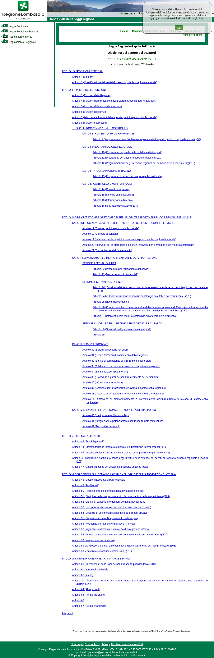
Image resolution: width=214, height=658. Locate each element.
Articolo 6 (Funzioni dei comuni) (89, 111)
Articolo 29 (98, 334)
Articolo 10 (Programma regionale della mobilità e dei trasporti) (127, 152)
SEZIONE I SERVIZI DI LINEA (99, 263)
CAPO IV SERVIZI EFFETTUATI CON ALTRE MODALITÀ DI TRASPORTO (114, 409)
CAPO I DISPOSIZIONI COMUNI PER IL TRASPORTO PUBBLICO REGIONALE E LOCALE (123, 222)
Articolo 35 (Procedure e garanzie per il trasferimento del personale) (120, 377)
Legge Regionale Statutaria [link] (20, 31)
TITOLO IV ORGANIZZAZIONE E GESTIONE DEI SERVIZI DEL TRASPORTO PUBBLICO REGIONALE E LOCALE (127, 217)
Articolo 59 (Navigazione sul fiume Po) (93, 540)
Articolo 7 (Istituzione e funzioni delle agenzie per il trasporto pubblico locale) (114, 117)
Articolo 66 (78, 600)
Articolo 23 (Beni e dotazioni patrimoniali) (115, 274)
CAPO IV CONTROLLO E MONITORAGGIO (107, 183)
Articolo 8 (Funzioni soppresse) (89, 122)
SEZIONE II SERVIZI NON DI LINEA (102, 281)
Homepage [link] (127, 13)
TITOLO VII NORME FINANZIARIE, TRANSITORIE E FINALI (96, 558)
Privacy (106, 644)
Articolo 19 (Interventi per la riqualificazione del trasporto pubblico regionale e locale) (129, 239)
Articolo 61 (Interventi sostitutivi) (90, 569)
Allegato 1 (67, 613)
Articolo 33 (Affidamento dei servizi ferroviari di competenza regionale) (121, 366)
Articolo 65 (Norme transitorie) (89, 594)
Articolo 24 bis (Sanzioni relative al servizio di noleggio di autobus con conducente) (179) (142, 296)
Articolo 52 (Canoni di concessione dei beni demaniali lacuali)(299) (109, 501)
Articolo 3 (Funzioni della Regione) (91, 95)
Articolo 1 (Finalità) (82, 77)
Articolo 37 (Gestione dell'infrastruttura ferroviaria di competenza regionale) (124, 388)
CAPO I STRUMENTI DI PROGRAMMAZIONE (108, 133)
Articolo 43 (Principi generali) (88, 441)
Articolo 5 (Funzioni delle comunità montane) (97, 106)
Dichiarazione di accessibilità (127, 644)
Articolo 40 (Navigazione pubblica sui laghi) (106, 415)
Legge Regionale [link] (14, 26)
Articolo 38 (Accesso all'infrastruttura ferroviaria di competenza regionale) (123, 393)
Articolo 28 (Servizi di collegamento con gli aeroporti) (122, 329)
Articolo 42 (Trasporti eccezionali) (101, 426)
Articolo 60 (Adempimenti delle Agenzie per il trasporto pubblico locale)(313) (114, 564)
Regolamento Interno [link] (16, 36)
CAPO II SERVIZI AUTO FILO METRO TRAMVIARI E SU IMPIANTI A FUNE (114, 257)
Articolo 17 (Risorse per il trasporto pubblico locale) (110, 228)
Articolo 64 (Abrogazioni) (85, 589)
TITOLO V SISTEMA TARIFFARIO (81, 436)
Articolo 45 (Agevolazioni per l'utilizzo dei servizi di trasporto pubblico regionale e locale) (121, 452)
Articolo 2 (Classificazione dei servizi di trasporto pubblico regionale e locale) (114, 82)
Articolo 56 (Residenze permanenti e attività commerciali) (103, 523)
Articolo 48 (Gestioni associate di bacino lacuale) (99, 479)
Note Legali (77, 644)
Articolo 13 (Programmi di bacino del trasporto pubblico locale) (127, 176)
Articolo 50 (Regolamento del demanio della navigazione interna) (108, 490)
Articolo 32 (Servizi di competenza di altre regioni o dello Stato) (117, 360)
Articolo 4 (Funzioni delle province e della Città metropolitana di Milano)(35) (114, 100)
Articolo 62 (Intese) (82, 575)
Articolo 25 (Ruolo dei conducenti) (111, 301)
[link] (23, 20)
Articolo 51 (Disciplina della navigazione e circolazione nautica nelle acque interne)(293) (121, 496)
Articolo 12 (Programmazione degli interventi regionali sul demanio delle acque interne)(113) (144, 163)
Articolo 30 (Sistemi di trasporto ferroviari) (105, 349)
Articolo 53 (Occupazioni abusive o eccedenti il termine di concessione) (111, 507)
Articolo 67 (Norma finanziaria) (89, 605)
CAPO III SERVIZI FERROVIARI (90, 344)
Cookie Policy (92, 644)
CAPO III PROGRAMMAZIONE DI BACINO (106, 170)
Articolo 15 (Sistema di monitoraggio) (113, 194)
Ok (179, 27)
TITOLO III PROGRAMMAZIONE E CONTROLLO (100, 128)
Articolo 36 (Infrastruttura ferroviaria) (102, 382)
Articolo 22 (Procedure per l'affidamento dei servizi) (121, 269)
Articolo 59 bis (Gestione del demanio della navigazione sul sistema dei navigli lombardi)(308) (124, 545)
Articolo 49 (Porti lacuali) (85, 485)
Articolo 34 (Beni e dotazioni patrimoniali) (105, 371)
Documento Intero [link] (141, 31)
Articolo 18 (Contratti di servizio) (100, 233)
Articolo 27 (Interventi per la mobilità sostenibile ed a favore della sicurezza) (135, 316)
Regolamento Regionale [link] (18, 42)
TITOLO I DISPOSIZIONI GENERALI (82, 71)
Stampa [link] (124, 31)
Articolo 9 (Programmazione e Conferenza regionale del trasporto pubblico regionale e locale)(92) (147, 139)
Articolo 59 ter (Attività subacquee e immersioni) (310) (102, 551)
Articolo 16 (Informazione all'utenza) (112, 200)
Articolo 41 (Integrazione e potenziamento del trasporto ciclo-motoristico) (122, 421)
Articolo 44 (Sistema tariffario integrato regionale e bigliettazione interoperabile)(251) (119, 446)
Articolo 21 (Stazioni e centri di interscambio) (107, 250)
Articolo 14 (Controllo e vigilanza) (111, 189)
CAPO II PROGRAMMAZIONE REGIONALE (107, 146)
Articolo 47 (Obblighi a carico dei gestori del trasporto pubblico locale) (110, 466)
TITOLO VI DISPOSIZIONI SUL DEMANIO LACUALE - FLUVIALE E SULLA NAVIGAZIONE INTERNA (119, 474)
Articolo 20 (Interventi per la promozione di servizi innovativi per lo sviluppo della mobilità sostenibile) (138, 244)
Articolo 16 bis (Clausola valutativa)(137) (115, 205)
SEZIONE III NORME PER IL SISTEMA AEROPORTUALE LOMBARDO (122, 323)
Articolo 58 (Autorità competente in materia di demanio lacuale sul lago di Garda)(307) (120, 534)
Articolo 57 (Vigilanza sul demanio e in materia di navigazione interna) (111, 529)
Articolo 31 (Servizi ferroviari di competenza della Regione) (115, 355)
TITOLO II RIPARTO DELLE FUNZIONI (84, 89)
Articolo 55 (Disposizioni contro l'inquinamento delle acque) (105, 518)
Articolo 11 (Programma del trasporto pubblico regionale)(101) (127, 157)
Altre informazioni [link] (192, 34)
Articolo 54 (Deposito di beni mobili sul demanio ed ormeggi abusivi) (110, 512)
